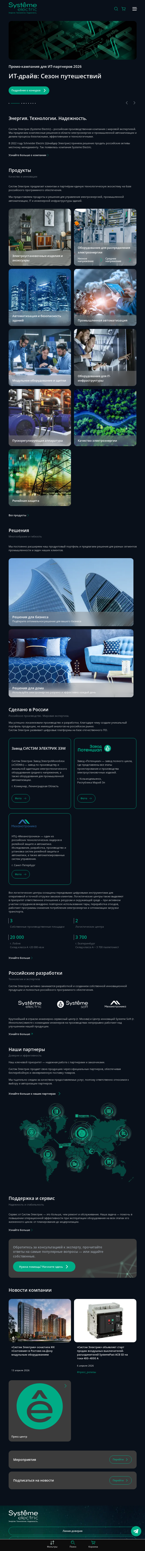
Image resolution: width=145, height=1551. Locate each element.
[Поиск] (116, 9)
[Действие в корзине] (123, 9)
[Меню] (134, 9)
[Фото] (21, 798)
